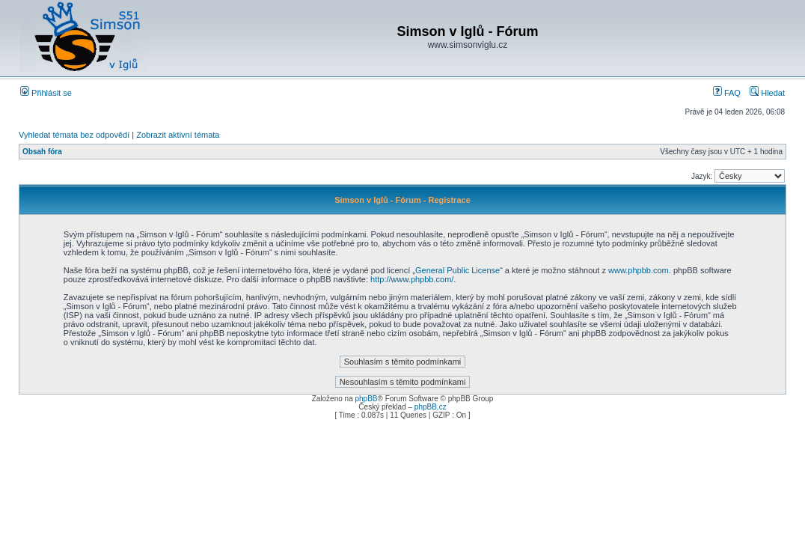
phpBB (366, 399)
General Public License (457, 270)
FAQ (727, 92)
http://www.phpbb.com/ (411, 279)
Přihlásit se (46, 92)
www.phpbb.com (638, 270)
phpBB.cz (430, 407)
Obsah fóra (42, 151)
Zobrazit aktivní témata (177, 134)
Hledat (767, 92)
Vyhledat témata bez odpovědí (74, 134)
